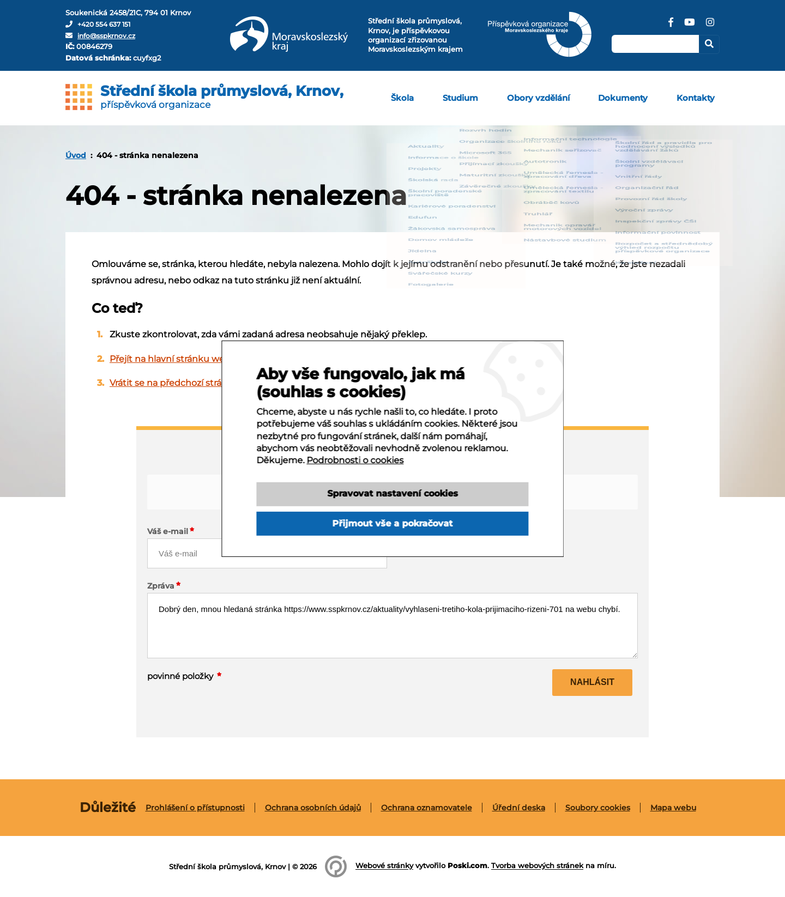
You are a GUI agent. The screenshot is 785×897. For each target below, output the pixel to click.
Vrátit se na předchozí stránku (174, 383)
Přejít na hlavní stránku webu (173, 359)
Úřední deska (518, 808)
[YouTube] (689, 26)
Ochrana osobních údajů (313, 808)
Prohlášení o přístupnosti (195, 808)
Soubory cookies (597, 808)
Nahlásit (592, 682)
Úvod (75, 155)
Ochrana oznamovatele (426, 808)
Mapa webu (673, 808)
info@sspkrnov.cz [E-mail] (109, 35)
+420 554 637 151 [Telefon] (106, 24)
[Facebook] (670, 26)
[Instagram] (710, 26)
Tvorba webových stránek (537, 866)
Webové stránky (384, 866)
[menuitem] (430, 98)
